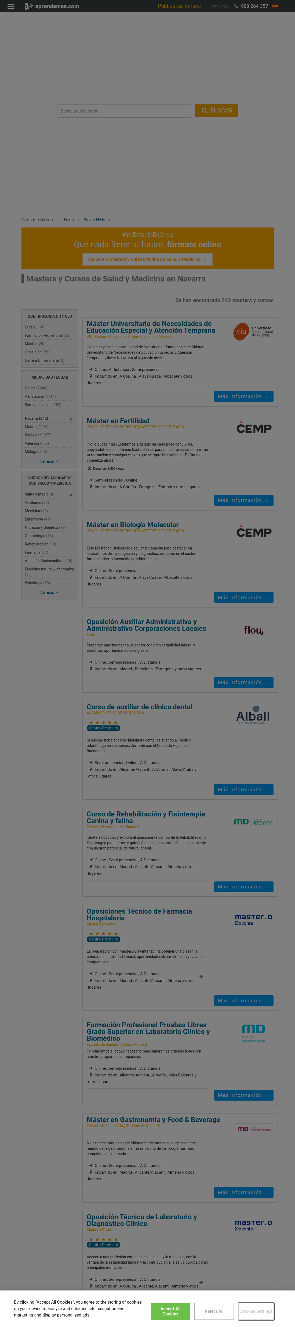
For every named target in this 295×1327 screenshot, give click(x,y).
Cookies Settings (256, 1311)
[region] (147, 1308)
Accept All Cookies (171, 1311)
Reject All (214, 1311)
